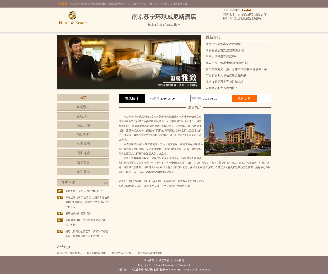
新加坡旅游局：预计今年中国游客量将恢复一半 (236, 69)
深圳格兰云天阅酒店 (122, 253)
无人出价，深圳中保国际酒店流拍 (228, 63)
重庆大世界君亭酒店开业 (222, 56)
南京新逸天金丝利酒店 (69, 253)
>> (106, 183)
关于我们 (164, 260)
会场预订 (83, 116)
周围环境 (83, 153)
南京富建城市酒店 (96, 253)
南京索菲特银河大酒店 (150, 253)
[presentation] (62, 62)
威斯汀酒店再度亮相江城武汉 (225, 81)
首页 (83, 98)
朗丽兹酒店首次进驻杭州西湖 (225, 50)
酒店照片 (83, 134)
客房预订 (83, 107)
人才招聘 (179, 260)
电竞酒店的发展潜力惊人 (222, 88)
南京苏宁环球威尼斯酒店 (137, 116)
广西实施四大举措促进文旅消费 (226, 75)
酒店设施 (83, 125)
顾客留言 (83, 162)
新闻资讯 (83, 171)
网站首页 (149, 260)
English (246, 10)
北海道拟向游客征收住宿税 (223, 44)
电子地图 (83, 144)
